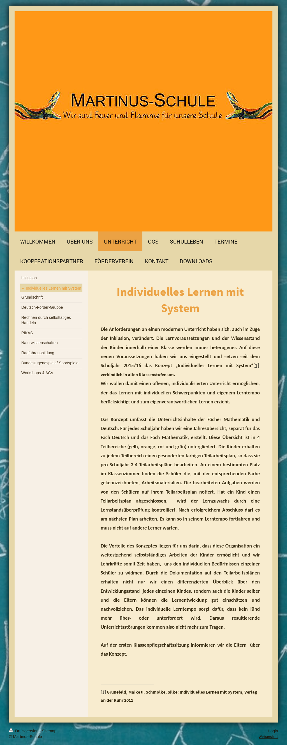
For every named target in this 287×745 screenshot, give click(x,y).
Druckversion (24, 731)
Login (273, 731)
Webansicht (268, 736)
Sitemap (49, 731)
